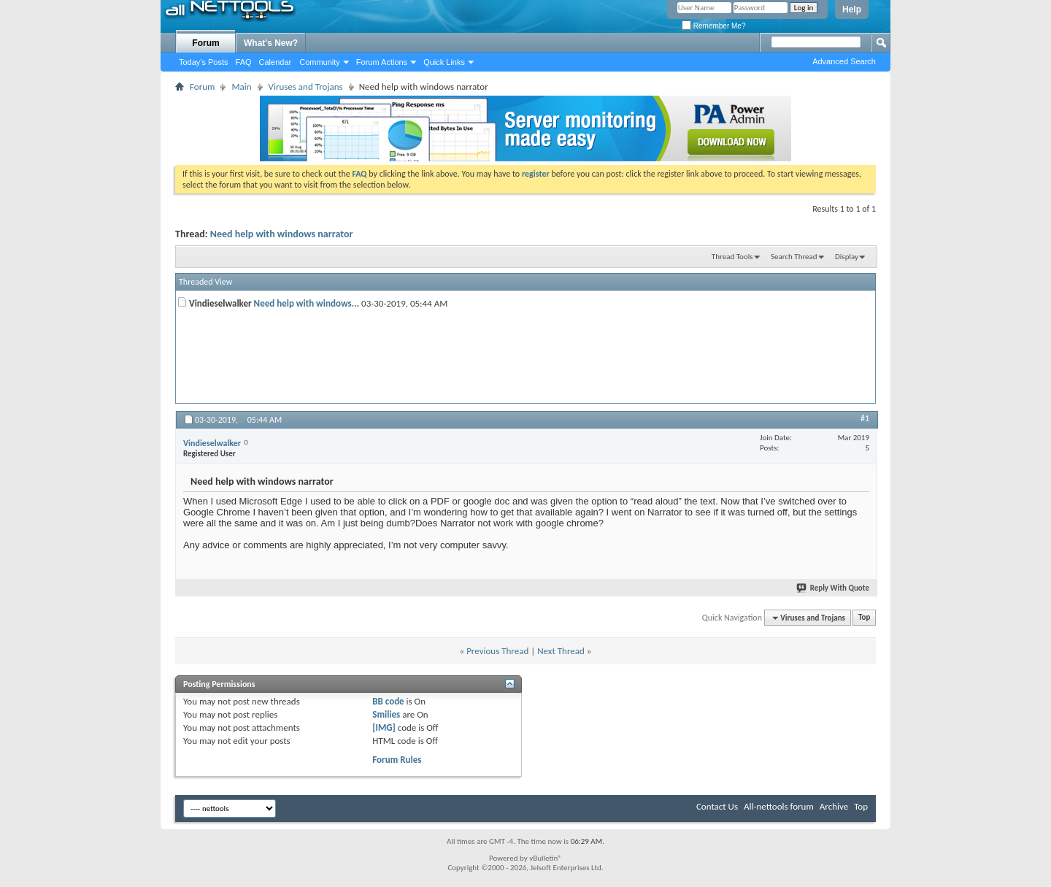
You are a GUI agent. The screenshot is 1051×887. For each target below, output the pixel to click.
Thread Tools (732, 256)
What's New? (271, 43)
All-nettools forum (779, 806)
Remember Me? (713, 26)
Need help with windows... (307, 303)
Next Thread (561, 650)
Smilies (386, 714)
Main (241, 86)
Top (864, 618)
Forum (205, 43)
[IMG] (384, 727)
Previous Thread (497, 650)
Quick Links (444, 62)
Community (319, 62)
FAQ (244, 62)
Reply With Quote (833, 588)
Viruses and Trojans (306, 86)
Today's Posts (203, 62)
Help (851, 9)
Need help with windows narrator (281, 234)
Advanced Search (844, 61)
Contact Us (717, 806)
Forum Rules (396, 759)
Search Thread (794, 256)
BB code (388, 701)
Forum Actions (381, 62)
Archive (834, 806)
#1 (865, 418)
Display (846, 256)
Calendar (275, 62)
